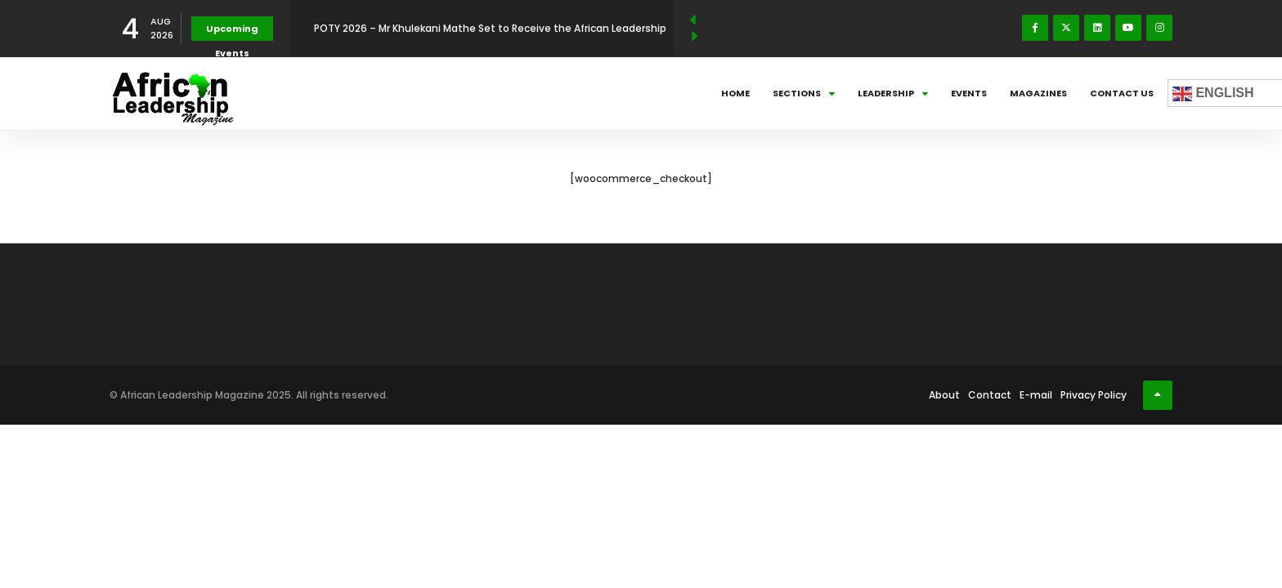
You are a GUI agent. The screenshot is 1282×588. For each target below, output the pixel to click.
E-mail (1036, 395)
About (944, 395)
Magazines (1038, 93)
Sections (804, 93)
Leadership (893, 93)
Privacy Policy (1093, 395)
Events (969, 93)
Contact (989, 395)
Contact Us (1122, 93)
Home (735, 93)
